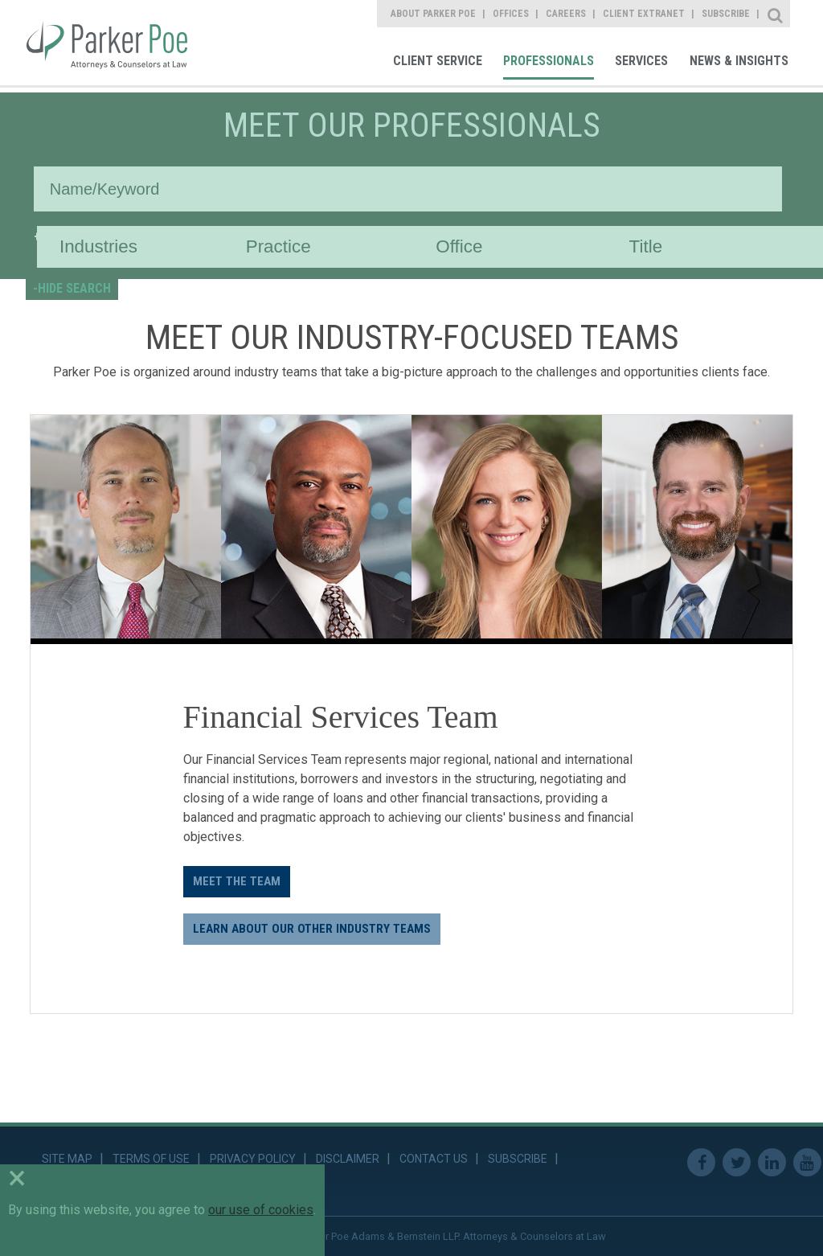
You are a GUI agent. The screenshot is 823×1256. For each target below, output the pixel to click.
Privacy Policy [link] (253, 1158)
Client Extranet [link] (644, 13)
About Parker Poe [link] (433, 13)
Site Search (776, 13)
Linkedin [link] (772, 1162)
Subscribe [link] (726, 13)
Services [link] (641, 60)
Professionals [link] (548, 60)
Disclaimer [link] (347, 1158)
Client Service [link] (437, 60)
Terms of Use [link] (151, 1158)
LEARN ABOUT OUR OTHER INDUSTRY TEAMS (312, 928)
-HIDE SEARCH (72, 288)
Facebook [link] (701, 1162)
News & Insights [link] (739, 60)
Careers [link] (566, 13)
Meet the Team (236, 881)
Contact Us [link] (433, 1158)
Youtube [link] (807, 1162)
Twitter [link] (737, 1162)
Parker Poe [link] (118, 43)
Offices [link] (511, 13)
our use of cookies (260, 1209)
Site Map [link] (67, 1158)
